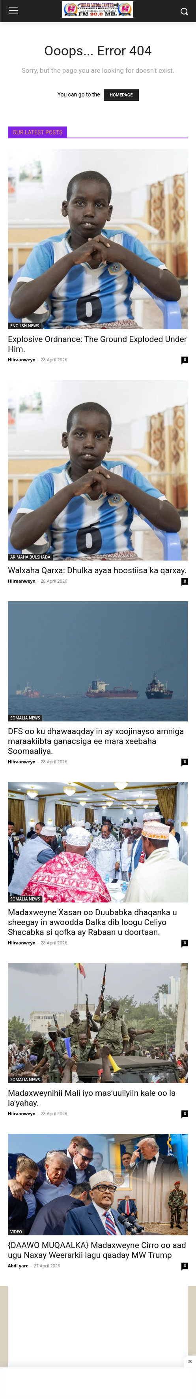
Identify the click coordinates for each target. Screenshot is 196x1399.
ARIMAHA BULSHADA (30, 557)
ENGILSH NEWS (24, 326)
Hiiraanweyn (21, 359)
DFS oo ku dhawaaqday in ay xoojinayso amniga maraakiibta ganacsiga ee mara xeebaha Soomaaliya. (96, 741)
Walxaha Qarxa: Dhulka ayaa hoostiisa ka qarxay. (97, 570)
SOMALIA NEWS (25, 718)
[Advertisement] (98, 1341)
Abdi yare (18, 1266)
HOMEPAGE (121, 95)
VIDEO (16, 1232)
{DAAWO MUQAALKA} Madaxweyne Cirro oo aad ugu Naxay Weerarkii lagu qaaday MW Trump (97, 1250)
